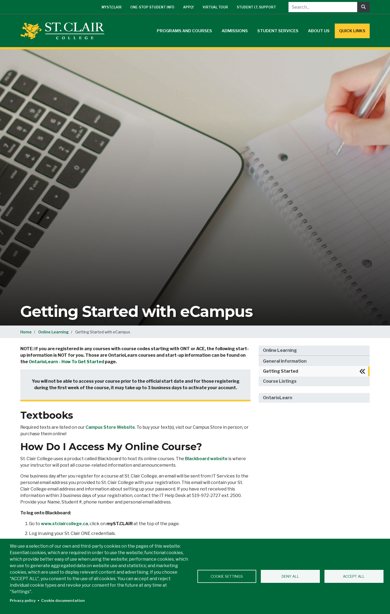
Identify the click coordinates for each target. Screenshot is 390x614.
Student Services (277, 30)
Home (26, 332)
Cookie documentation (63, 600)
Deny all (290, 576)
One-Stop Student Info (152, 7)
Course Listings (280, 381)
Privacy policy (23, 600)
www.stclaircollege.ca (64, 523)
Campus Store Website (110, 427)
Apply (188, 7)
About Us (319, 30)
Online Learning (53, 332)
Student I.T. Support (256, 7)
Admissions (235, 30)
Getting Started (280, 371)
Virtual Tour (215, 7)
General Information (285, 361)
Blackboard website (206, 458)
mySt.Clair (112, 7)
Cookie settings (227, 576)
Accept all (354, 576)
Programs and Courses (184, 30)
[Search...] (322, 7)
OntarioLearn (277, 397)
